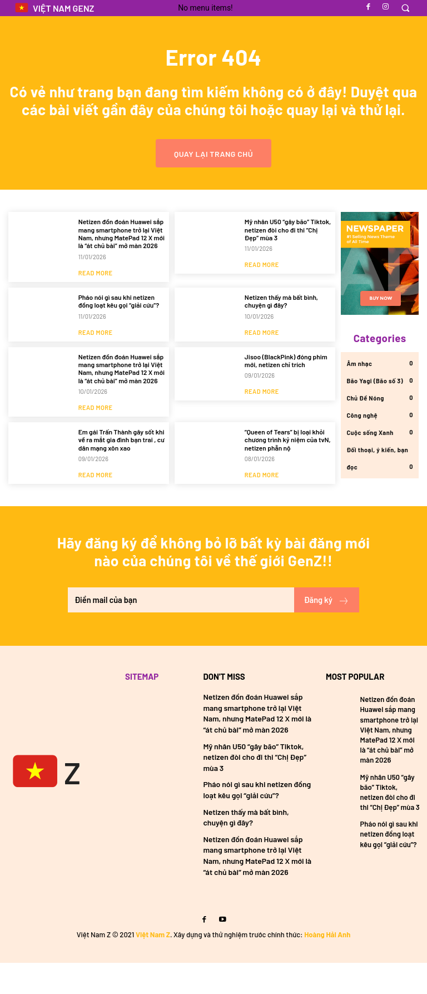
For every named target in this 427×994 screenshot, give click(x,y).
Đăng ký (326, 631)
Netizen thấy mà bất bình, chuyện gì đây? (281, 327)
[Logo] (54, 8)
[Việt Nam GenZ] (38, 804)
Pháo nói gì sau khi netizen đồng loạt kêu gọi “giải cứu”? (119, 327)
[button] (405, 8)
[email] (180, 631)
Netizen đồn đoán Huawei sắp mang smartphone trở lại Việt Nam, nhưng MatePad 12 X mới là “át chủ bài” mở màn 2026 (121, 260)
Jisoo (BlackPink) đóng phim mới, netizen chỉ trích (286, 387)
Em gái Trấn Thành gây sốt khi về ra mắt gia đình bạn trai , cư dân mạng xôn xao (121, 466)
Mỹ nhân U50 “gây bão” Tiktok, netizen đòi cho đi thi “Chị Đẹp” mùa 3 (288, 256)
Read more (95, 299)
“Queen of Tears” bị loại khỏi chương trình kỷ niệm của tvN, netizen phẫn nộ (288, 466)
